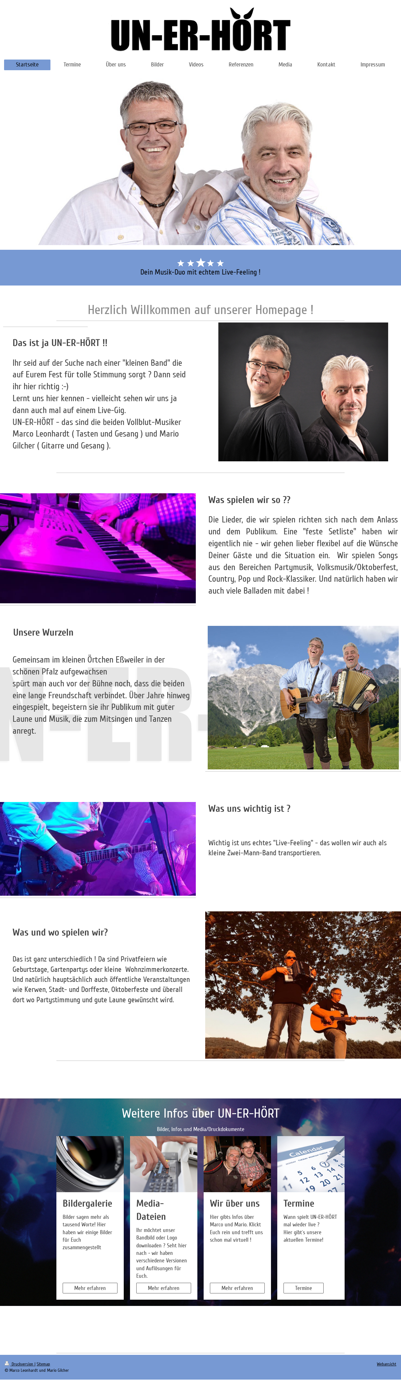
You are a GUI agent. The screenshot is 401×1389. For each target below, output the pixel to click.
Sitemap (43, 1364)
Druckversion (19, 1364)
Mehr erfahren (90, 1288)
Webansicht (386, 1364)
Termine (303, 1288)
